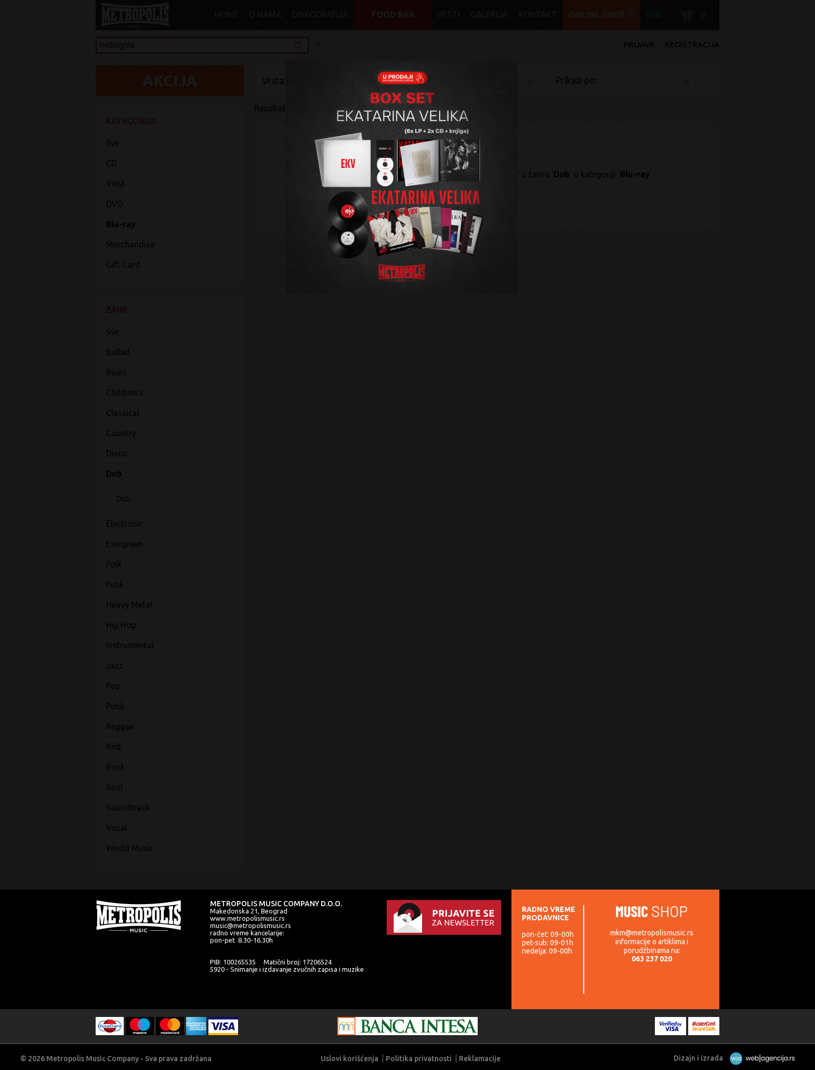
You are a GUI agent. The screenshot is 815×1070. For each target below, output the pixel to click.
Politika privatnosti (419, 1058)
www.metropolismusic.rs (247, 918)
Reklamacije (480, 1058)
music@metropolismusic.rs (250, 925)
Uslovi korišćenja (349, 1058)
